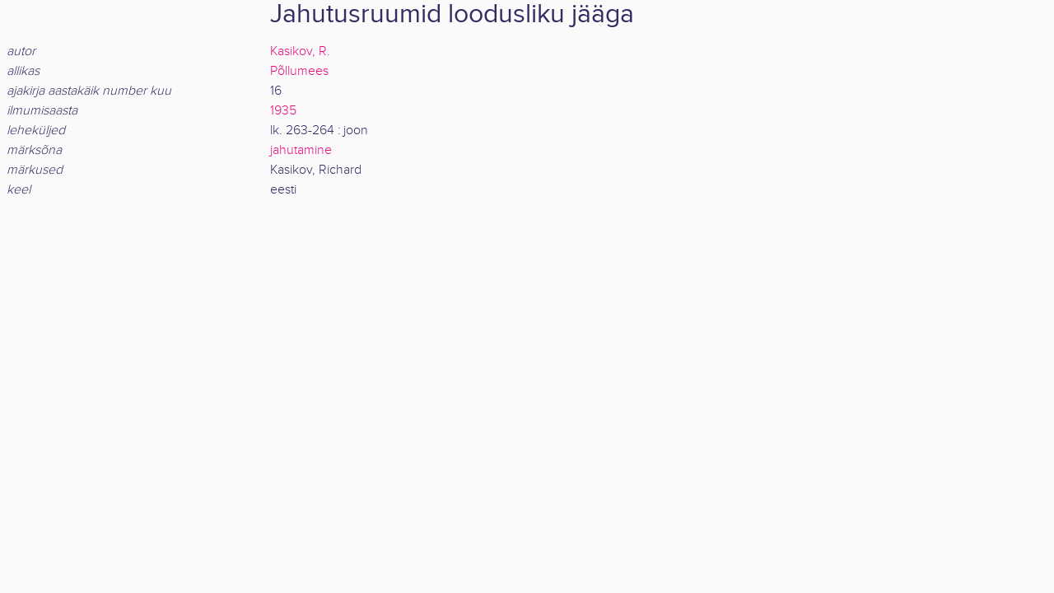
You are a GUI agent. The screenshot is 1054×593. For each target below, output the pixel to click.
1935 (283, 111)
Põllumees (299, 71)
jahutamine (301, 150)
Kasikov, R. (300, 51)
